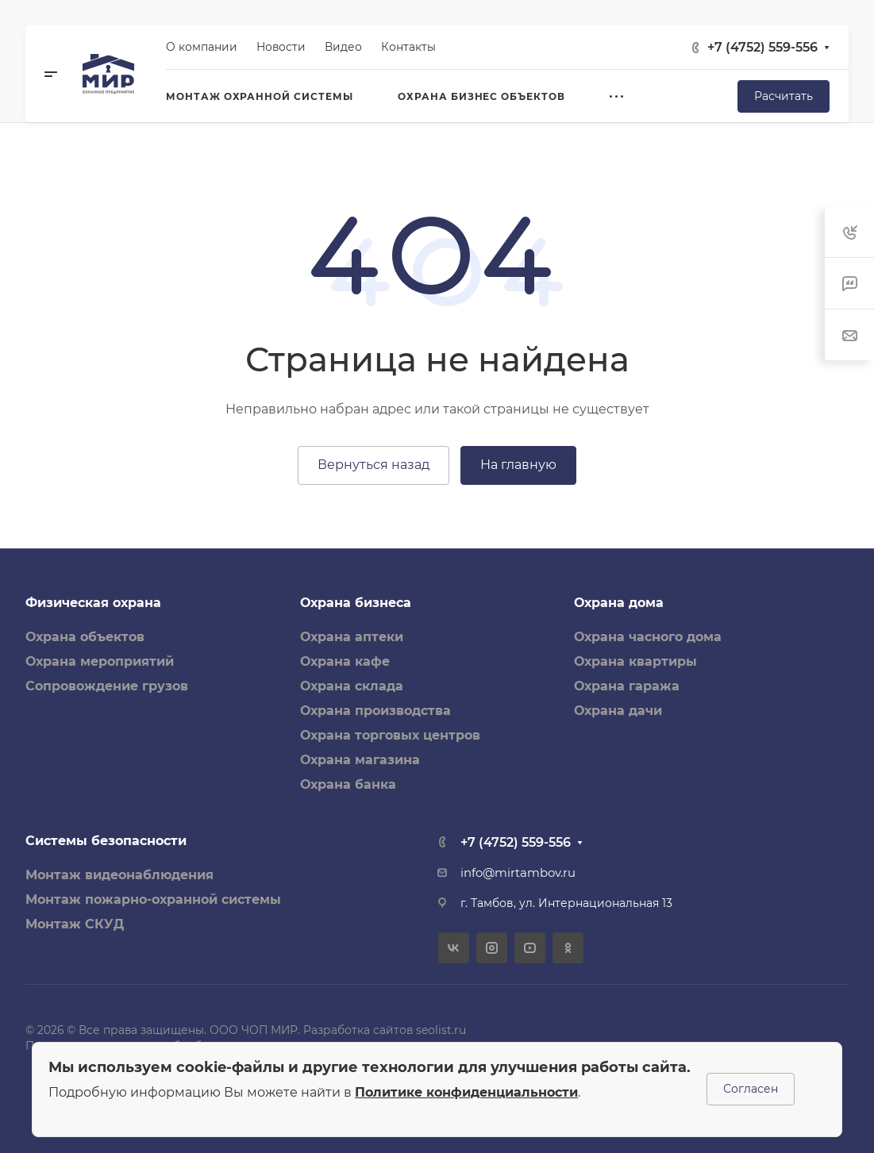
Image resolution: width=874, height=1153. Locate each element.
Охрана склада (351, 686)
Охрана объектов (84, 636)
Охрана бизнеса (355, 602)
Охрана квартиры (635, 661)
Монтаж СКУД (74, 924)
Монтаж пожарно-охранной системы (153, 899)
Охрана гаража (627, 686)
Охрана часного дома (648, 636)
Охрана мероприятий (99, 661)
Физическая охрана (93, 602)
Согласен (750, 1089)
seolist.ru (441, 1030)
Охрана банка (348, 784)
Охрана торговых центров (390, 735)
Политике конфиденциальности (466, 1092)
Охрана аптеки (351, 636)
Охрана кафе (345, 661)
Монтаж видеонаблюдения (119, 874)
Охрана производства (375, 710)
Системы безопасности (106, 840)
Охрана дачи (618, 710)
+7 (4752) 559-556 (762, 47)
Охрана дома (619, 602)
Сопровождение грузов (106, 686)
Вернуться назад (373, 464)
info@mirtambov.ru (518, 873)
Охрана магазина (360, 759)
